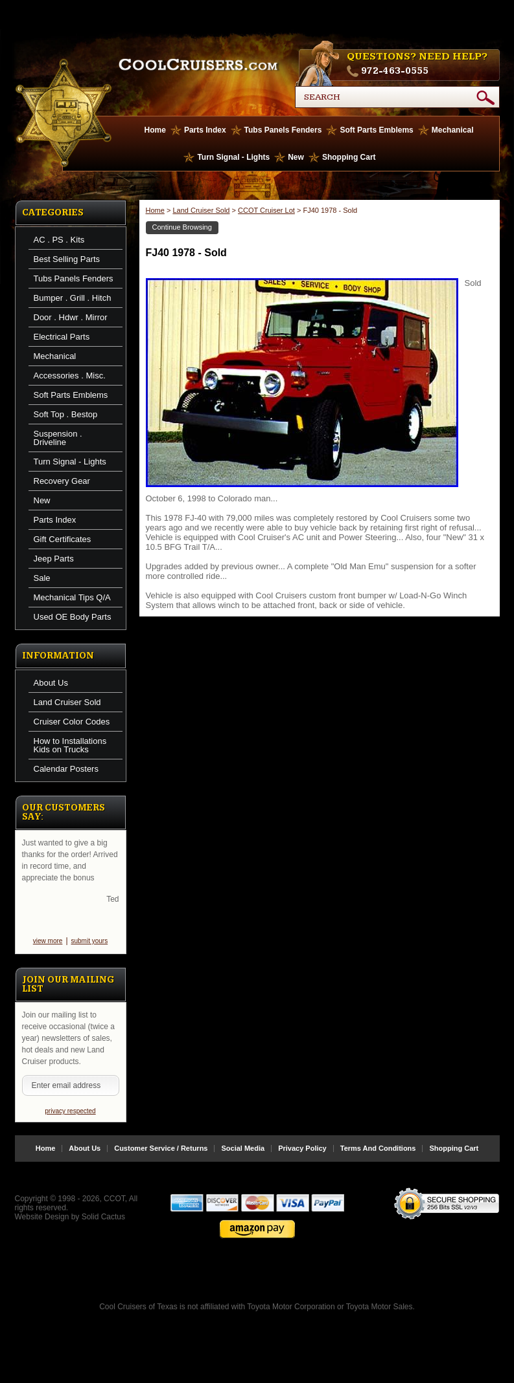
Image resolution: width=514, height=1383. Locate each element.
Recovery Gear (62, 481)
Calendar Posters (66, 769)
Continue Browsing (182, 227)
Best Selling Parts (67, 259)
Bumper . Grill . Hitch (72, 298)
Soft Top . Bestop (66, 414)
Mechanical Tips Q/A (72, 597)
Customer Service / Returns (160, 1158)
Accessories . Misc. (70, 375)
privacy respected (70, 1121)
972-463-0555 (394, 71)
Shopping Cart (349, 157)
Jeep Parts (54, 558)
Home (155, 130)
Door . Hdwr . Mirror (71, 317)
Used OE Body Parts (72, 617)
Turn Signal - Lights (233, 157)
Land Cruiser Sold (67, 702)
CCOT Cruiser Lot (266, 210)
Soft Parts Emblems (376, 130)
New (296, 157)
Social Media (242, 1158)
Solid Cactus (103, 1227)
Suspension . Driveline (58, 438)
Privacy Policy (302, 1158)
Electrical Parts (62, 337)
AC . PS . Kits (59, 240)
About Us (51, 683)
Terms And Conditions (378, 1158)
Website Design (42, 1227)
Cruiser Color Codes (72, 721)
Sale (42, 578)
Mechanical (453, 130)
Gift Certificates (62, 539)
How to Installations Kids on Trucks (70, 745)
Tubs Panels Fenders (283, 130)
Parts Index (205, 130)
